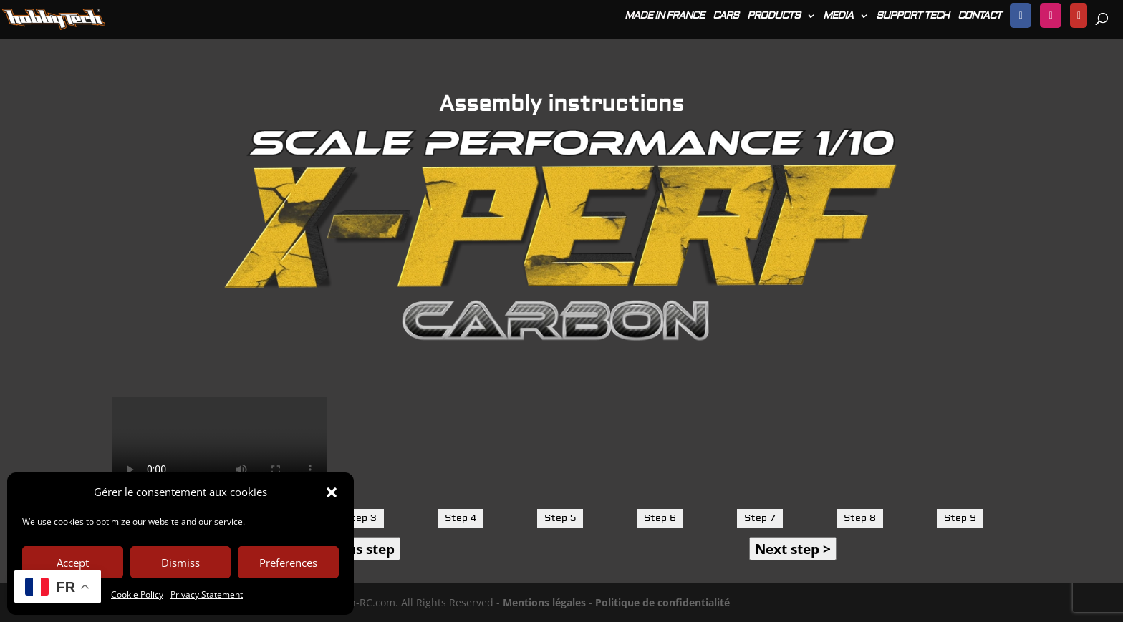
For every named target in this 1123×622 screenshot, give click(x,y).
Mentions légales (544, 602)
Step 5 (560, 518)
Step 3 (360, 518)
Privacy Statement (206, 594)
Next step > (793, 548)
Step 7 (760, 518)
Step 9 (960, 518)
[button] (331, 492)
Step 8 (860, 518)
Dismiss (180, 562)
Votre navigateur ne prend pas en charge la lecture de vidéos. (219, 450)
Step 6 (660, 518)
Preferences (288, 562)
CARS (725, 16)
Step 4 (460, 518)
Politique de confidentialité (662, 602)
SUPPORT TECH (912, 16)
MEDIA (838, 16)
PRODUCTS (773, 16)
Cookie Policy (137, 594)
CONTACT (979, 16)
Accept (73, 562)
